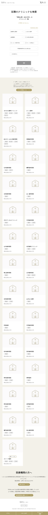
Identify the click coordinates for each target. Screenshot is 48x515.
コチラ (31, 480)
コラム (8, 513)
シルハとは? (24, 513)
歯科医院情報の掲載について (22, 495)
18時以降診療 (30, 37)
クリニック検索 (40, 513)
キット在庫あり (30, 42)
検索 (24, 63)
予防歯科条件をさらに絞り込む (24, 48)
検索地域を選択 (34, 27)
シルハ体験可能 (16, 42)
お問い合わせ (22, 484)
